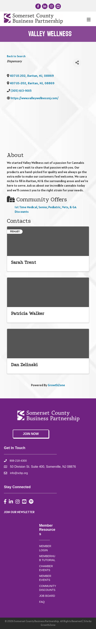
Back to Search (16, 56)
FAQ (42, 601)
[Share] (77, 62)
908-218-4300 (18, 460)
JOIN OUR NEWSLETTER (19, 512)
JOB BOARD (47, 595)
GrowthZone (56, 385)
